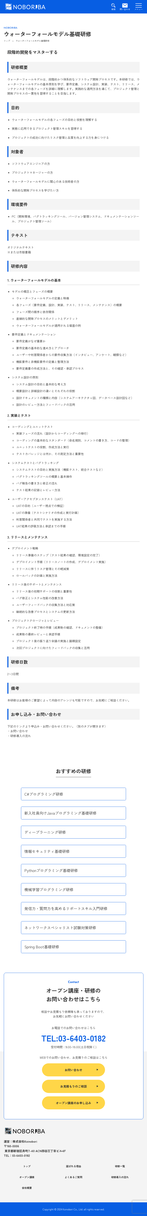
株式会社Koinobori (25, 1141)
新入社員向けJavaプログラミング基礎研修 (60, 813)
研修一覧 (120, 1166)
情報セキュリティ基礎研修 (47, 851)
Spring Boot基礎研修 (41, 946)
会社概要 (27, 1188)
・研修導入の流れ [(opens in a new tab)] (19, 736)
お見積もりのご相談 (73, 1086)
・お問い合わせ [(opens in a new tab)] (17, 731)
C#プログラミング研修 (43, 794)
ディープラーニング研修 (45, 832)
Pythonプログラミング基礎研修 (51, 870)
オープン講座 (26, 1177)
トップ (27, 1166)
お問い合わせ (73, 1070)
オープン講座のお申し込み (73, 1103)
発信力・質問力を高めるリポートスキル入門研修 (66, 908)
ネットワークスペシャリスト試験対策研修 (60, 927)
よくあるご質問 (73, 1177)
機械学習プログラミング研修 (49, 889)
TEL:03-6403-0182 (73, 1038)
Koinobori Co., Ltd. (73, 1209)
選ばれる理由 (73, 1166)
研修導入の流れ (120, 1177)
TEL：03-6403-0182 (17, 1155)
